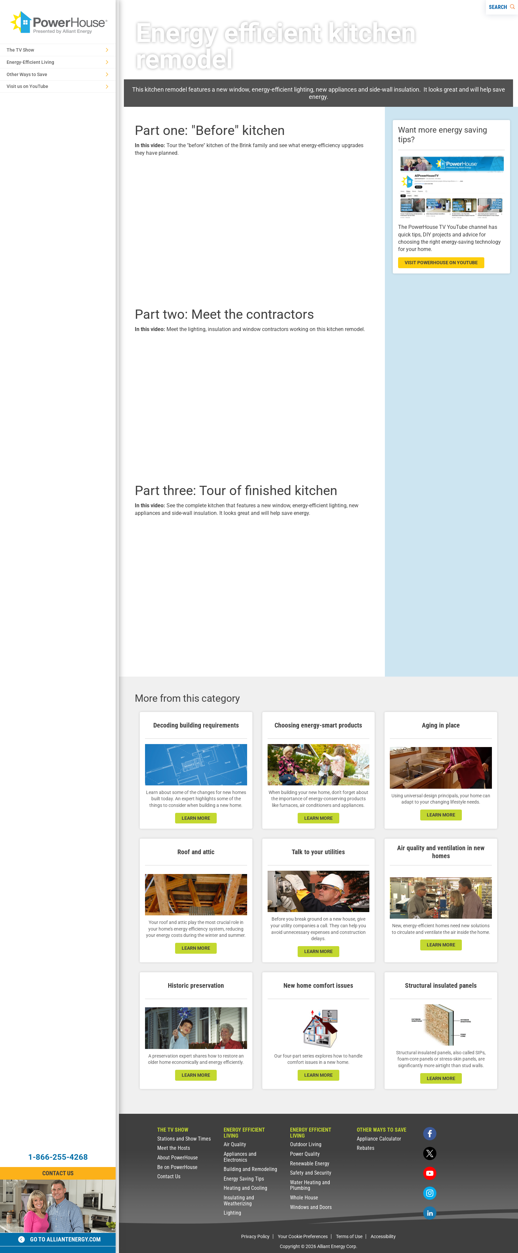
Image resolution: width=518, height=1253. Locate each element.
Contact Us (168, 1176)
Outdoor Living (305, 1144)
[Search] (502, 7)
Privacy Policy (255, 1236)
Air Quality (235, 1144)
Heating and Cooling (245, 1188)
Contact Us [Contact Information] (58, 1173)
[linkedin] (429, 1213)
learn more (196, 818)
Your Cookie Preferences (303, 1236)
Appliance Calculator (379, 1139)
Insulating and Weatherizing (239, 1200)
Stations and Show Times (184, 1139)
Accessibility (383, 1236)
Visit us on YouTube (57, 86)
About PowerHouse (177, 1157)
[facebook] (429, 1133)
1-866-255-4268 (58, 1157)
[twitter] (429, 1153)
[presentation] (252, 231)
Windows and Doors (311, 1207)
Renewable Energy (309, 1163)
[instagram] (429, 1193)
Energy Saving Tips (244, 1179)
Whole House (304, 1197)
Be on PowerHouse (177, 1167)
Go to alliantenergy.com (59, 1239)
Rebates (365, 1148)
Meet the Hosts (173, 1148)
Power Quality (305, 1154)
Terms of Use (349, 1236)
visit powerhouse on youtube (441, 262)
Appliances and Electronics (240, 1157)
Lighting (232, 1213)
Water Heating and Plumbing (310, 1185)
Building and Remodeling (250, 1169)
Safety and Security (310, 1173)
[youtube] (429, 1173)
